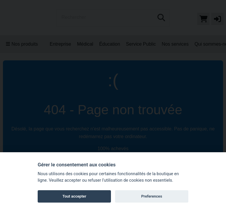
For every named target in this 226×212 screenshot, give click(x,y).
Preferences (151, 196)
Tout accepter (74, 196)
